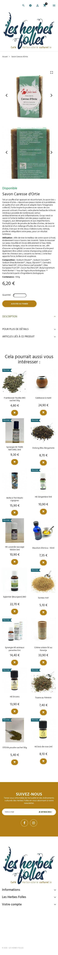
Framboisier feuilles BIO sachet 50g (14, 399)
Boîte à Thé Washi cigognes (14, 499)
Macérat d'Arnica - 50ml (43, 548)
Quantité (6, 295)
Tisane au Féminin (43, 697)
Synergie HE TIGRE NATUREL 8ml (14, 448)
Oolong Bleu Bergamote (43, 448)
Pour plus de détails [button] (29, 329)
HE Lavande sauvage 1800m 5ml (14, 548)
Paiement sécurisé (18, 911)
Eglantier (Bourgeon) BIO (14, 597)
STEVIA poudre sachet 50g (14, 747)
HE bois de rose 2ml (43, 746)
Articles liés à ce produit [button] (29, 336)
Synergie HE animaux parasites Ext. (14, 649)
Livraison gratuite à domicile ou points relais (30, 925)
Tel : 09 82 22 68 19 (17, 937)
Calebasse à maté (43, 398)
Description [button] (29, 316)
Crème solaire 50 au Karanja (43, 649)
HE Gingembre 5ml (43, 497)
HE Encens (14, 696)
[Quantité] (19, 295)
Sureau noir (43, 597)
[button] (37, 6)
